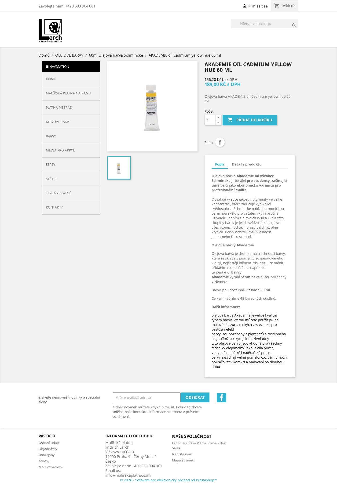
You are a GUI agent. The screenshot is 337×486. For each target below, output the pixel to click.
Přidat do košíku (249, 120)
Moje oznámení (51, 467)
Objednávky (48, 448)
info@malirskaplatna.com (128, 475)
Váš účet (47, 436)
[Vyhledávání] (264, 23)
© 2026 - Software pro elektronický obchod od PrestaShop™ (168, 480)
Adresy (44, 461)
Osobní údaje (49, 442)
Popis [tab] (219, 164)
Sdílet (220, 142)
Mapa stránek (183, 460)
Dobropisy (47, 455)
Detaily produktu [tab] (247, 164)
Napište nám (182, 454)
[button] (71, 93)
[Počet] (210, 120)
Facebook (221, 397)
